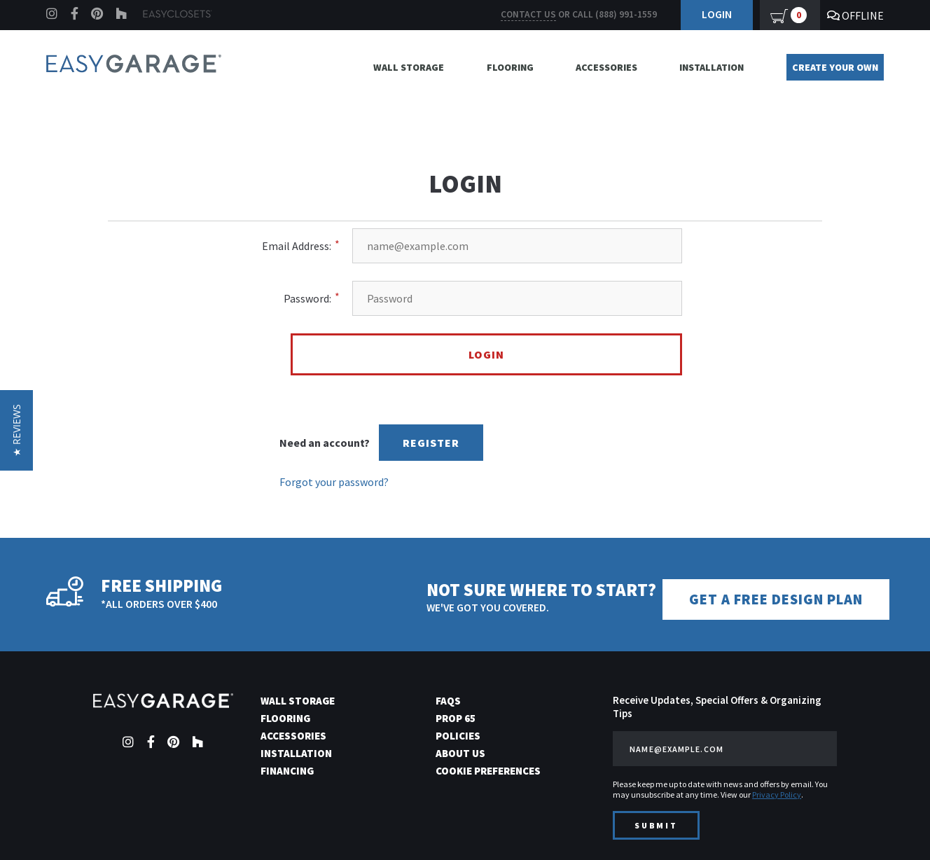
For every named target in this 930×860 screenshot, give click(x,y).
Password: (307, 298)
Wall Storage (408, 67)
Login (717, 14)
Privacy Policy (776, 792)
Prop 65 (456, 716)
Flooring (510, 67)
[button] (16, 430)
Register (431, 443)
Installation (711, 67)
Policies (458, 733)
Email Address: (296, 246)
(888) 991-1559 (626, 14)
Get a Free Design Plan (786, 598)
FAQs (448, 698)
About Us (460, 751)
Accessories (606, 67)
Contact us (528, 14)
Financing (287, 768)
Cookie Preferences (488, 768)
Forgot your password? (334, 482)
